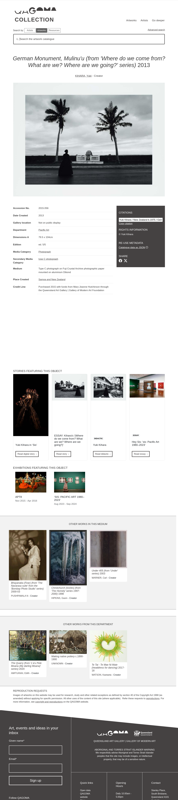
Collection (34, 20)
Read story (61, 454)
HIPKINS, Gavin (59, 598)
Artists (144, 20)
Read (102, 454)
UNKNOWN (57, 663)
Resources (54, 30)
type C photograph (48, 259)
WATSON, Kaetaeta (101, 675)
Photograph (45, 251)
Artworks (131, 20)
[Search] (89, 39)
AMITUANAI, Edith (20, 673)
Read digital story (26, 454)
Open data (85, 790)
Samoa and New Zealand (52, 279)
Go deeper (158, 20)
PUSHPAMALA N (19, 596)
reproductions (153, 698)
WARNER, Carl (99, 578)
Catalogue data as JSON (132, 247)
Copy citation (126, 223)
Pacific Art (44, 230)
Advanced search (156, 30)
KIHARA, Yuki (83, 75)
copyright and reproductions (49, 702)
